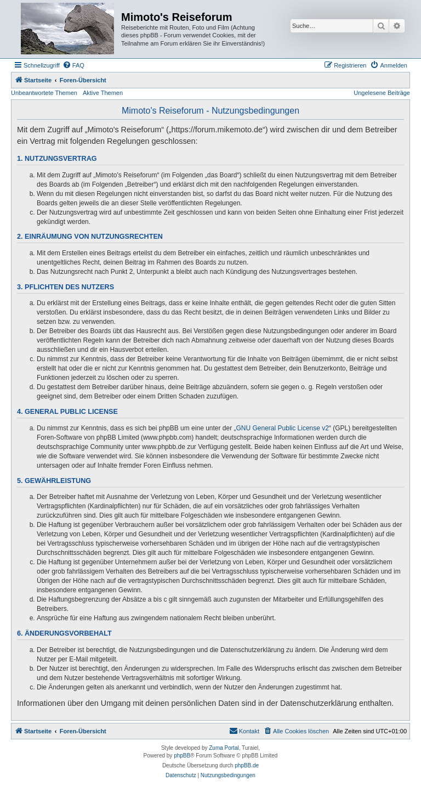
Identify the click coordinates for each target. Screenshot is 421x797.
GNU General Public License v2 (282, 428)
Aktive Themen (103, 92)
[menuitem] (73, 65)
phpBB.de (247, 765)
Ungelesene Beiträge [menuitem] (382, 92)
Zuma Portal (223, 748)
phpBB (182, 756)
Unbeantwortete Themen (44, 92)
